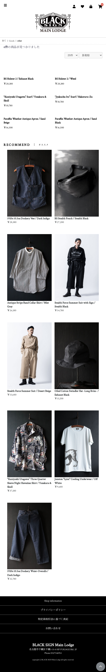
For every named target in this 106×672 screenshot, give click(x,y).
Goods (11, 41)
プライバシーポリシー (53, 610)
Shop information (53, 601)
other (19, 41)
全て (4, 41)
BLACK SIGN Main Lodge (53, 645)
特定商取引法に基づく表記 (53, 619)
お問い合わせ (53, 628)
